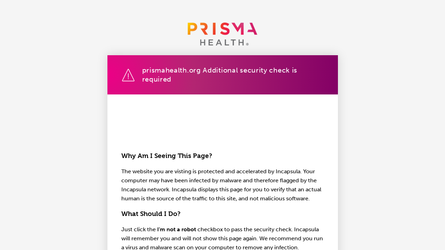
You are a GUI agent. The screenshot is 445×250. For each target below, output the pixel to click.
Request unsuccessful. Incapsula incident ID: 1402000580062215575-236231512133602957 (222, 125)
